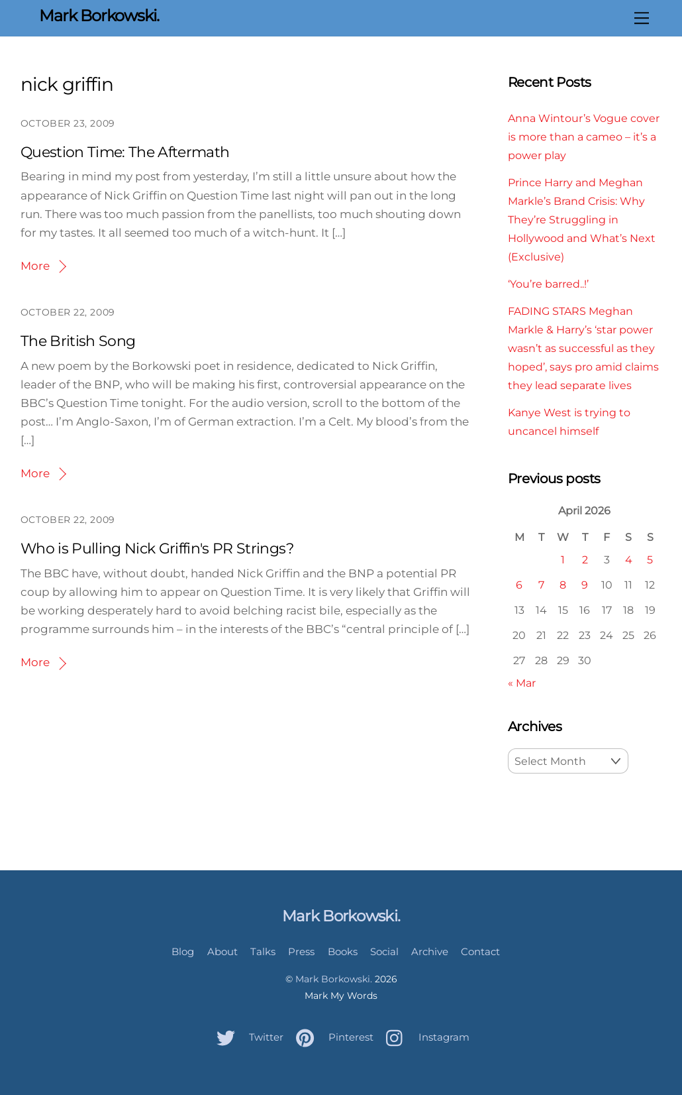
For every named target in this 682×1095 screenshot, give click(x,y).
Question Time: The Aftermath (125, 152)
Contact (480, 951)
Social (384, 951)
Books (343, 951)
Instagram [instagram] (424, 1037)
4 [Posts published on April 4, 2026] (628, 559)
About (222, 951)
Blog (182, 951)
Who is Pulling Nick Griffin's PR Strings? (157, 548)
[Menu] (641, 18)
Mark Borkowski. (333, 979)
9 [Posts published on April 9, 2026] (584, 584)
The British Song (78, 341)
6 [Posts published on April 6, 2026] (519, 584)
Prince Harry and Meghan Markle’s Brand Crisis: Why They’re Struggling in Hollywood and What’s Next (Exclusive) (582, 219)
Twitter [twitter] (246, 1037)
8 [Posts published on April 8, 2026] (563, 584)
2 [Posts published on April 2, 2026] (585, 559)
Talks (262, 951)
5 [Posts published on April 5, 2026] (650, 559)
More (35, 265)
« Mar (522, 682)
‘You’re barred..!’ (548, 283)
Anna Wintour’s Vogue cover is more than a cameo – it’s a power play (583, 136)
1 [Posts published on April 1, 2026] (563, 559)
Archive (429, 951)
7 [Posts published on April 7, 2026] (541, 584)
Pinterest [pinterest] (331, 1037)
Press (301, 951)
